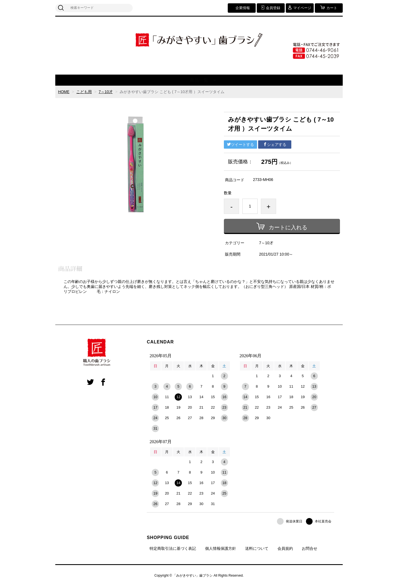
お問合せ (309, 548)
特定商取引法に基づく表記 (173, 548)
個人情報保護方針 (220, 548)
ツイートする (240, 144)
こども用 (84, 92)
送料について (256, 548)
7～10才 (106, 92)
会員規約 (285, 548)
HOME (64, 92)
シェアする (274, 144)
